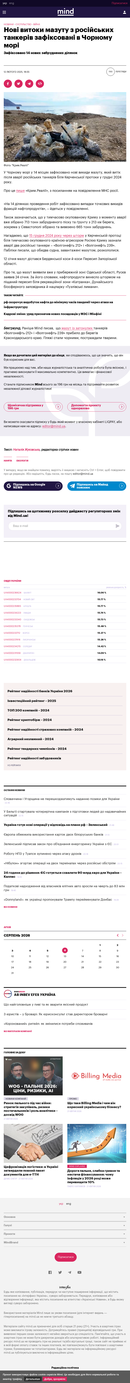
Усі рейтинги (14, 765)
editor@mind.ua (53, 426)
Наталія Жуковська (26, 449)
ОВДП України (12, 581)
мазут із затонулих (77, 328)
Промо (73, 1099)
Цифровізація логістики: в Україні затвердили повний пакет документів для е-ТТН (31, 1170)
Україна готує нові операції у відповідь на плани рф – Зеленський (56, 824)
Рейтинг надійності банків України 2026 (39, 691)
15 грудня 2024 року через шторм (56, 235)
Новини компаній (16, 1099)
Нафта (8, 461)
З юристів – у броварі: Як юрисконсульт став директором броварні (55, 1014)
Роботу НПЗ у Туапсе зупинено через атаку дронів (42, 853)
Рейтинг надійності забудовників (34, 758)
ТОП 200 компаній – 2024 (28, 710)
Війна (36, 24)
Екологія (22, 461)
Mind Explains (77, 1166)
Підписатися (119, 3)
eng (11, 3)
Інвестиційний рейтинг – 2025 (31, 700)
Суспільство (23, 24)
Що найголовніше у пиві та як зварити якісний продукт (46, 1004)
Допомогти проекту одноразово (97, 407)
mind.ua (34, 1316)
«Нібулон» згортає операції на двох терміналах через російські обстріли (60, 863)
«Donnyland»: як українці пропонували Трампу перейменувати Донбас (58, 899)
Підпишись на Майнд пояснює (96, 486)
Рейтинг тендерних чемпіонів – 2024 (37, 748)
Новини (9, 24)
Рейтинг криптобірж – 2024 (29, 720)
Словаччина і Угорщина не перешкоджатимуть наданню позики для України (62, 799)
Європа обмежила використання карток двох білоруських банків (53, 834)
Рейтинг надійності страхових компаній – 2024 (45, 729)
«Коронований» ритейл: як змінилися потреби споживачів (48, 1023)
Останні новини (14, 790)
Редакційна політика (65, 1367)
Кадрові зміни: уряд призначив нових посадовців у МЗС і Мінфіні (53, 314)
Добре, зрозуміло (54, 1379)
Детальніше (33, 1379)
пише (20, 190)
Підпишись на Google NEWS (33, 486)
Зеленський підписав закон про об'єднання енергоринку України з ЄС (58, 844)
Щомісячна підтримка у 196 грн (34, 407)
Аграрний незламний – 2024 (30, 739)
